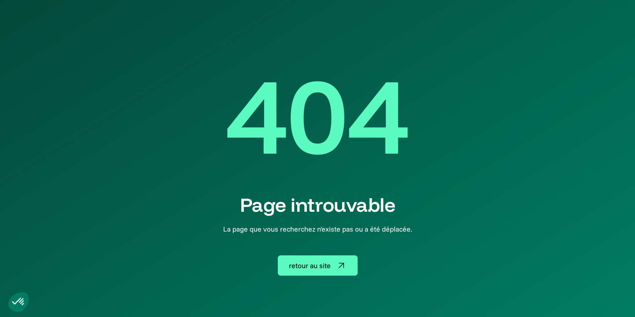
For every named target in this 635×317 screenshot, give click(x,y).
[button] (18, 302)
